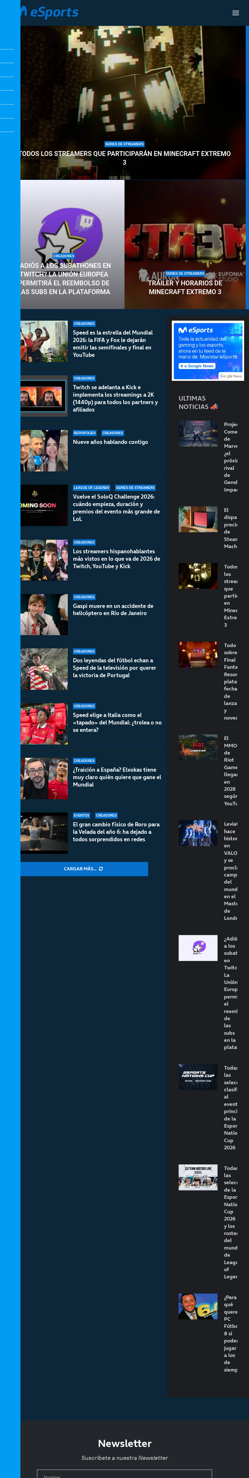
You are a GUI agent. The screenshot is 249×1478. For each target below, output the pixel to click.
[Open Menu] (235, 13)
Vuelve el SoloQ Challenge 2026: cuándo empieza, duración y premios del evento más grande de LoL (116, 508)
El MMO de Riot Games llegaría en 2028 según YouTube (230, 770)
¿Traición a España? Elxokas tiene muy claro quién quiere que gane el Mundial (117, 777)
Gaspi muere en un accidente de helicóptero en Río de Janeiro (113, 610)
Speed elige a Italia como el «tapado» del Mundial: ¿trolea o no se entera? (117, 722)
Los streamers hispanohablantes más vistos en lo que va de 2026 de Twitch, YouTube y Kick (116, 558)
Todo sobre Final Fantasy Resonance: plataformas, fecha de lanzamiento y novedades (230, 681)
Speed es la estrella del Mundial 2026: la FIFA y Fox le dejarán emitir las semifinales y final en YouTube (113, 344)
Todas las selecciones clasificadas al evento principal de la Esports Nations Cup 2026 (230, 1107)
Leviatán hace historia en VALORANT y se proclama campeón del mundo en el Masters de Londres (230, 870)
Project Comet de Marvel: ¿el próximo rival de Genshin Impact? (230, 457)
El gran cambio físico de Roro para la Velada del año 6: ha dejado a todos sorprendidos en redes (116, 832)
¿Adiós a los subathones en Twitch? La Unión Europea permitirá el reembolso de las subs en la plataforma (64, 279)
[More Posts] (83, 869)
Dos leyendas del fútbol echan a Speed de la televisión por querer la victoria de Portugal (114, 673)
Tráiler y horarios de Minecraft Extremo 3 (185, 287)
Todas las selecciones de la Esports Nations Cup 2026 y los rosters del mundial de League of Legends (230, 1222)
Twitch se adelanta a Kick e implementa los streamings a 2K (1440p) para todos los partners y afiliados (115, 398)
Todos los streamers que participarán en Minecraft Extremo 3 (124, 158)
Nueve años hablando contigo (110, 442)
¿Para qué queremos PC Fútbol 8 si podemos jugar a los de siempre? (230, 1333)
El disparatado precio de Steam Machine (230, 528)
